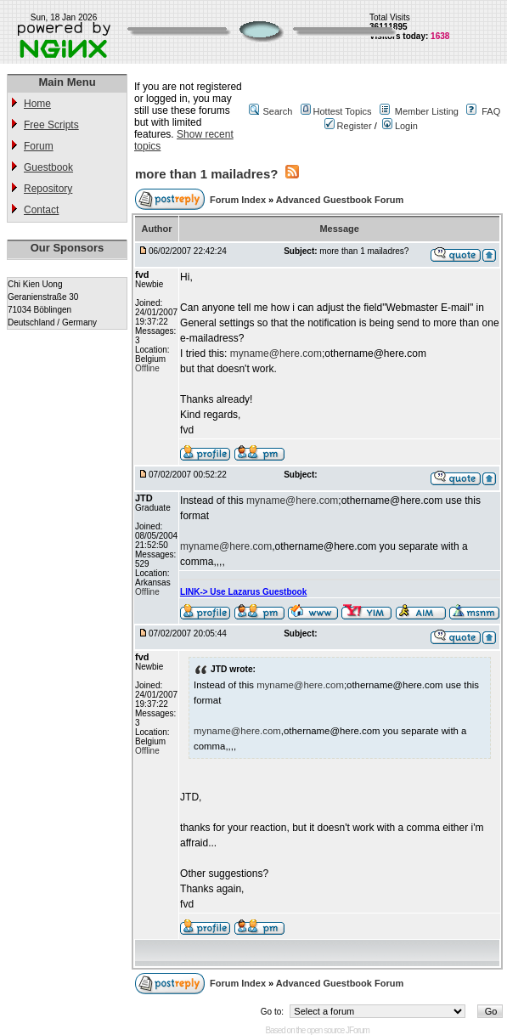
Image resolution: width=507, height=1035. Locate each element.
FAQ (491, 111)
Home (37, 104)
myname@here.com (276, 353)
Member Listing (427, 111)
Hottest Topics (342, 111)
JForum (357, 1030)
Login (400, 126)
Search (277, 111)
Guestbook (48, 167)
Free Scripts (51, 125)
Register (348, 126)
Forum (39, 146)
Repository (48, 189)
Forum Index (239, 200)
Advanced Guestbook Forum (339, 200)
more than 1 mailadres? (206, 174)
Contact (41, 210)
